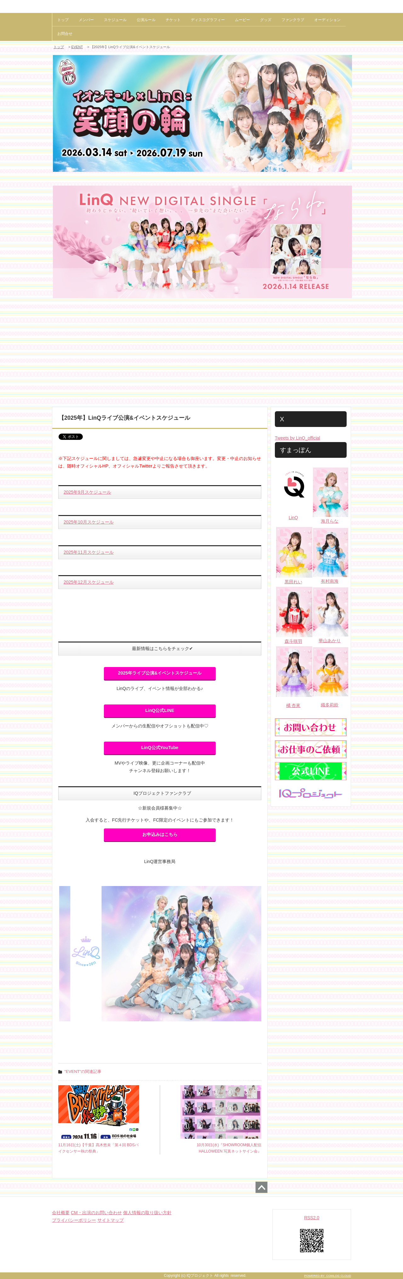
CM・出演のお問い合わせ (96, 1212)
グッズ (265, 20)
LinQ (293, 517)
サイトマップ (110, 1220)
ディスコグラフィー (208, 20)
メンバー (86, 20)
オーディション (327, 20)
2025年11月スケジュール (89, 552)
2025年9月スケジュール (87, 492)
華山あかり (330, 640)
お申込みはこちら (160, 834)
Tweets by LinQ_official (297, 437)
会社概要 (61, 1212)
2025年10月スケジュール (89, 522)
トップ (63, 20)
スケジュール (115, 20)
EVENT (77, 47)
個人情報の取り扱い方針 (147, 1212)
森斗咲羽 (293, 641)
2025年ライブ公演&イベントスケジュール (160, 673)
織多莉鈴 (329, 704)
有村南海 (329, 581)
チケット (173, 20)
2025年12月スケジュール (89, 582)
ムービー (242, 20)
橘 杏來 (293, 705)
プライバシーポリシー (74, 1220)
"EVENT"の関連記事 (83, 1071)
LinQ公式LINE (159, 710)
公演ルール (146, 20)
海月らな (329, 521)
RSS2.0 (311, 1217)
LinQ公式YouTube (160, 747)
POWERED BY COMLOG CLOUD (327, 1275)
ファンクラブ (292, 20)
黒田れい (293, 581)
